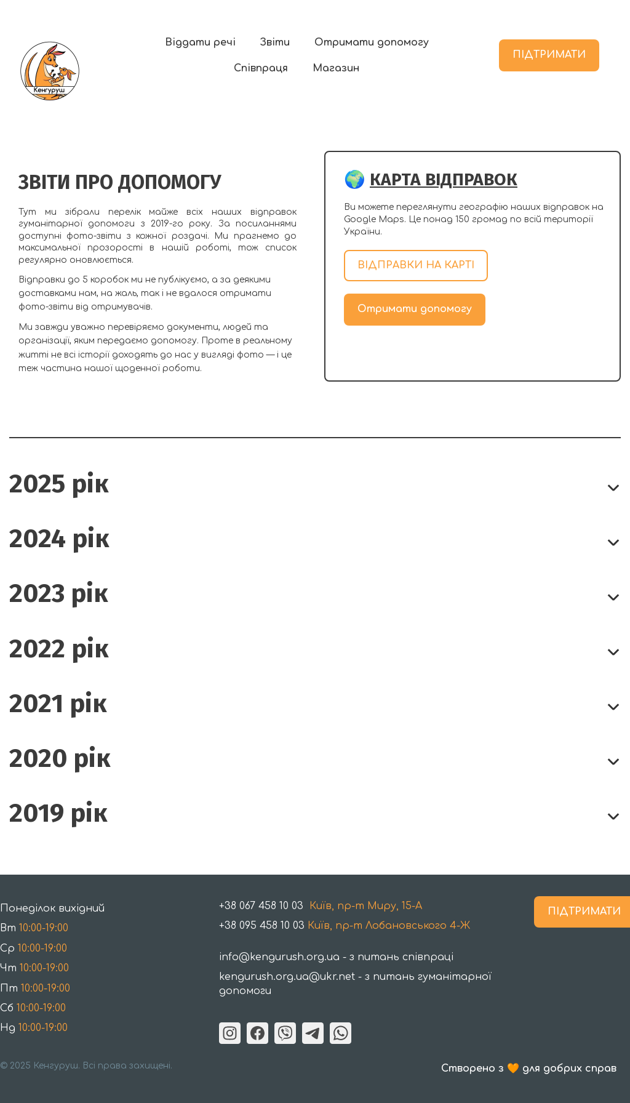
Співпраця (261, 68)
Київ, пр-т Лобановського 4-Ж (344, 925)
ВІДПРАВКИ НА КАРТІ (415, 265)
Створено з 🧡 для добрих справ (528, 1068)
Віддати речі (200, 42)
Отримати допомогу (371, 42)
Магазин (336, 68)
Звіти (275, 42)
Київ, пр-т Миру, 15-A (322, 906)
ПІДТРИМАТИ (549, 54)
